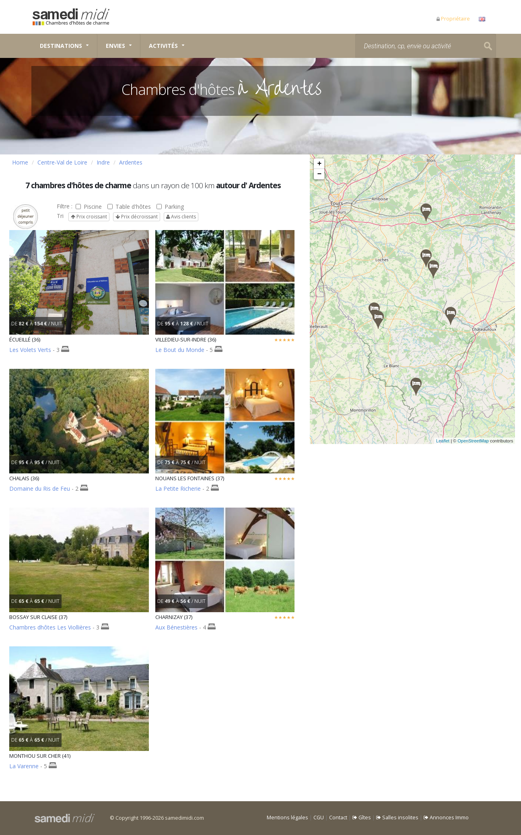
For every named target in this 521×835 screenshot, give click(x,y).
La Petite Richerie (178, 488)
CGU (318, 817)
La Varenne (24, 766)
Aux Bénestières (176, 627)
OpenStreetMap (482, 440)
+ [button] (319, 164)
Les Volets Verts (30, 350)
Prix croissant (89, 216)
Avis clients (181, 216)
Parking (170, 206)
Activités (163, 45)
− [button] (319, 174)
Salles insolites (397, 817)
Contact (338, 817)
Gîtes (361, 817)
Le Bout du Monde (179, 350)
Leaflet (452, 440)
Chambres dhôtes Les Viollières (50, 627)
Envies (115, 45)
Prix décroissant (136, 216)
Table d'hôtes (129, 206)
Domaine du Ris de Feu (39, 488)
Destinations (61, 45)
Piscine (89, 206)
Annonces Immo (446, 817)
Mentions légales (287, 817)
